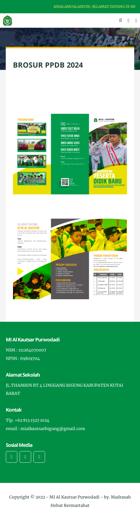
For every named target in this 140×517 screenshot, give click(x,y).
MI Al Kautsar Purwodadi (74, 497)
